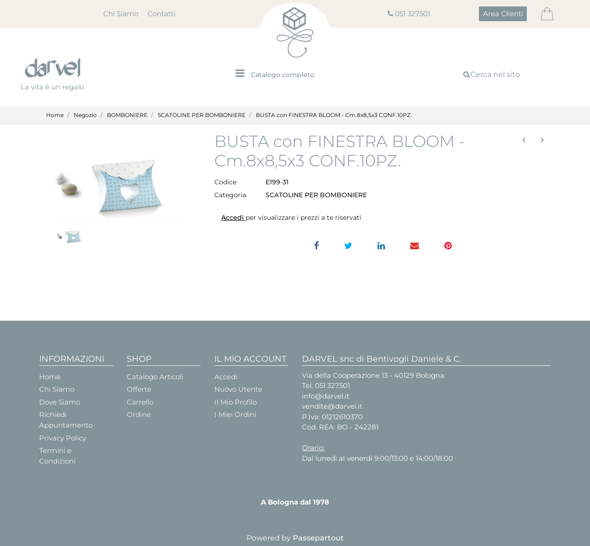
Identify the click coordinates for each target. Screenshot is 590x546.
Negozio (85, 115)
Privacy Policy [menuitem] (62, 438)
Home (55, 115)
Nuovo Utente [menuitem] (238, 389)
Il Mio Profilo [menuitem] (235, 402)
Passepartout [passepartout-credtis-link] (318, 538)
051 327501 (412, 13)
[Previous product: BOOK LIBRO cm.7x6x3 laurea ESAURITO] (524, 140)
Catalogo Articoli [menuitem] (155, 376)
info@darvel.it (325, 396)
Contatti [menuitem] (162, 13)
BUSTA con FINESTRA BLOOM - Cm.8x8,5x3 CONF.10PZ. (334, 115)
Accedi (233, 217)
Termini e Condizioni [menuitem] (57, 455)
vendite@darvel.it (332, 406)
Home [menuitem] (49, 376)
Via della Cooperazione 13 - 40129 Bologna (373, 375)
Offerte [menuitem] (139, 389)
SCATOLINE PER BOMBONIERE (202, 115)
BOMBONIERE (127, 115)
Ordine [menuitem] (139, 414)
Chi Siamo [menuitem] (120, 13)
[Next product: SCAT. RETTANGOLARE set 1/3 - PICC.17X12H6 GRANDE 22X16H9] (542, 140)
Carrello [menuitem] (140, 402)
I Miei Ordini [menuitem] (235, 414)
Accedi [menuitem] (225, 376)
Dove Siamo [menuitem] (59, 402)
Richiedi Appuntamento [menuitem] (66, 419)
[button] (119, 177)
